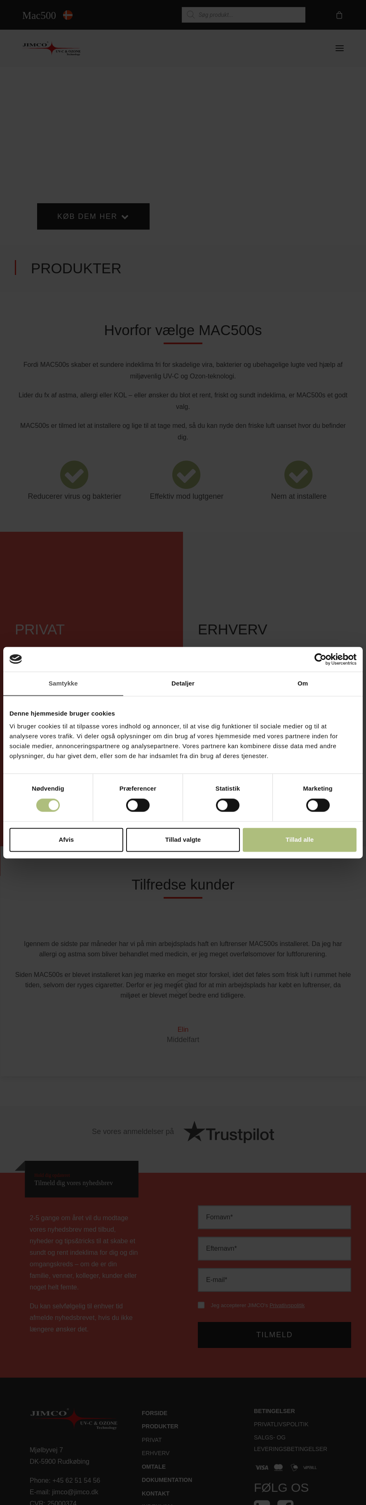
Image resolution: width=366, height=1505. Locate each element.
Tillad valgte (183, 839)
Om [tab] (303, 683)
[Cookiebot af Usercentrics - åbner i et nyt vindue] (320, 659)
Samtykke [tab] (63, 683)
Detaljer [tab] (183, 683)
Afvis (66, 839)
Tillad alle (300, 839)
